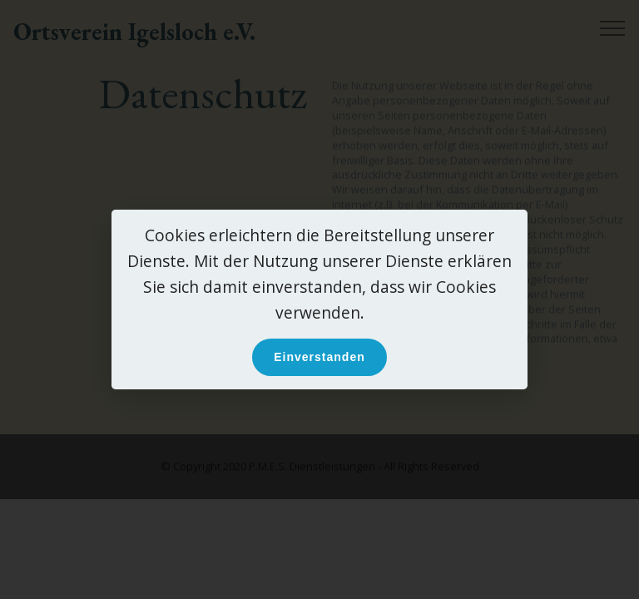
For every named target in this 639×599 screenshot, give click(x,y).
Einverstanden (319, 357)
